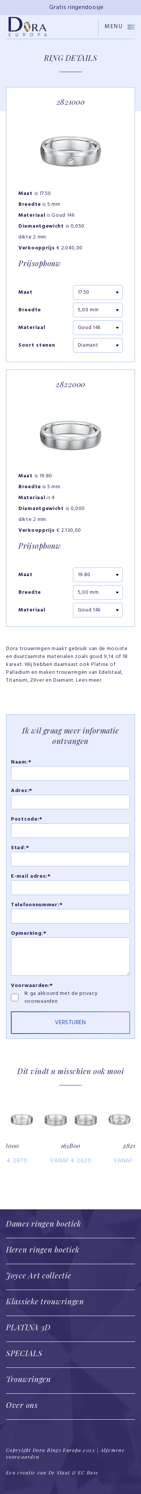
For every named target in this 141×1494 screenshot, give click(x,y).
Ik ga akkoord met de (52, 993)
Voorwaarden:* (32, 986)
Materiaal (31, 327)
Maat (25, 292)
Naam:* (21, 762)
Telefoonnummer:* (36, 905)
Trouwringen (28, 1379)
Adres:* (21, 791)
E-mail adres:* (31, 876)
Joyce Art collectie (38, 1275)
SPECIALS (24, 1353)
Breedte (29, 310)
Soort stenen (36, 345)
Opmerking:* (29, 933)
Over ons (22, 1405)
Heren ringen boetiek (42, 1249)
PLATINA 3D (28, 1327)
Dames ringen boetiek (43, 1223)
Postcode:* (26, 819)
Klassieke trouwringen (45, 1301)
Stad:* (20, 848)
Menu (120, 27)
